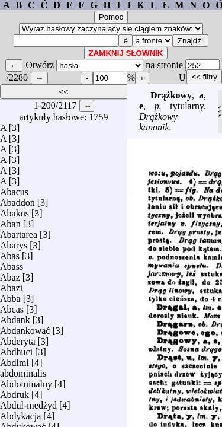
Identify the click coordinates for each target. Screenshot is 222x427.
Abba (10, 296)
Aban (10, 221)
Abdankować (25, 328)
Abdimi (14, 360)
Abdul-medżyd (28, 402)
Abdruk (14, 392)
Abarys (13, 242)
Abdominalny (26, 381)
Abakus (14, 210)
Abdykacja (20, 413)
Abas (10, 253)
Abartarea (18, 232)
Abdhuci (16, 349)
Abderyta (18, 338)
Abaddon (17, 200)
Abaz (10, 274)
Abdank (15, 317)
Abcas (12, 306)
